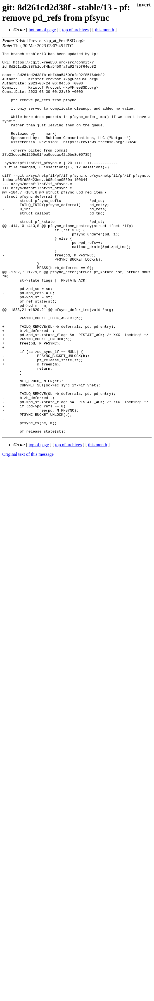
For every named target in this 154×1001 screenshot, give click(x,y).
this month (104, 29)
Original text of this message (28, 530)
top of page (39, 521)
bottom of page (42, 29)
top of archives (75, 29)
